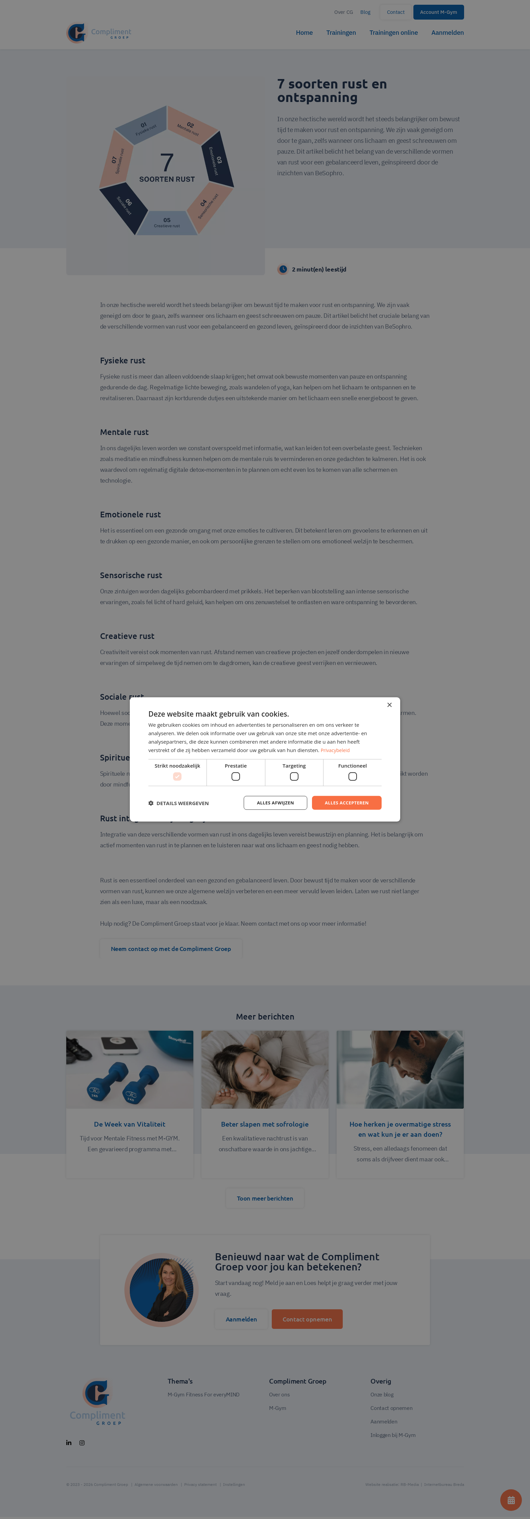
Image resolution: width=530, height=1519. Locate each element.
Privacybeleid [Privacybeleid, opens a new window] (336, 749)
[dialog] (265, 759)
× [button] (389, 704)
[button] (178, 803)
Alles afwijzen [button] (271, 802)
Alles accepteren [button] (345, 802)
